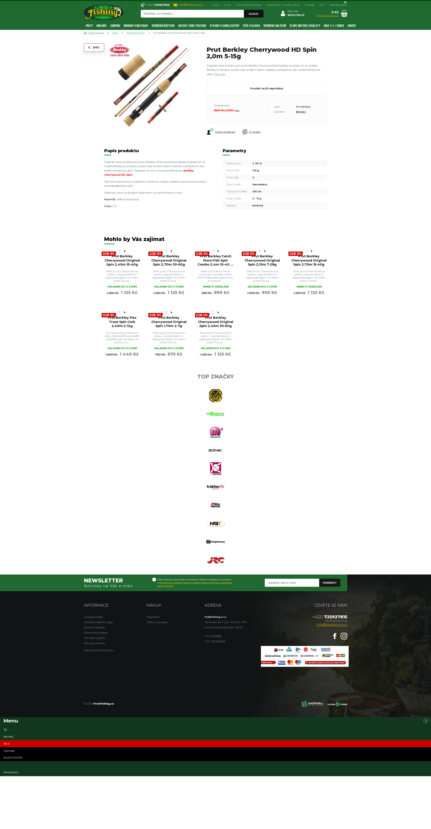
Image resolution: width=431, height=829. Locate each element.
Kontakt (309, 4)
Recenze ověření (94, 643)
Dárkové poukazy (157, 622)
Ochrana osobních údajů (98, 622)
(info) (236, 110)
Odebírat (330, 582)
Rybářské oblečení (275, 26)
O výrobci (251, 132)
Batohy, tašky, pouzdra (192, 26)
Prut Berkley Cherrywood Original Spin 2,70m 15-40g (309, 260)
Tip (5, 729)
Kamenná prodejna (95, 632)
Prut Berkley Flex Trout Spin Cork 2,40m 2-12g (122, 322)
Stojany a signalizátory (224, 26)
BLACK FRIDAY (13, 757)
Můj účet (293, 11)
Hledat (254, 13)
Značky (351, 26)
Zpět (94, 47)
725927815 (329, 616)
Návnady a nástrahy (136, 26)
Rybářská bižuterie (163, 26)
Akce (7, 743)
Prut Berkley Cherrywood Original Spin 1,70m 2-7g (168, 322)
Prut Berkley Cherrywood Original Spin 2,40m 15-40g (122, 260)
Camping (115, 26)
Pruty (89, 26)
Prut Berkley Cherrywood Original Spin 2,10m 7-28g (262, 260)
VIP (322, 4)
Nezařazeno (11, 772)
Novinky (9, 736)
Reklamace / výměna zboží (283, 4)
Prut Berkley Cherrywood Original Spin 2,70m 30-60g (168, 260)
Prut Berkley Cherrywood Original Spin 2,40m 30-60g (215, 322)
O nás (227, 4)
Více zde (220, 74)
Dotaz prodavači (221, 132)
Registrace (153, 617)
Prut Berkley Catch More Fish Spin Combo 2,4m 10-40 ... (215, 260)
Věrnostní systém (94, 638)
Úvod (215, 4)
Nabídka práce (338, 4)
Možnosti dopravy (95, 627)
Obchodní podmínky (249, 4)
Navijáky (102, 26)
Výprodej (9, 750)
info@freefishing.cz (191, 4)
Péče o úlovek (251, 26)
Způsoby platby (93, 617)
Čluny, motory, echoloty (305, 26)
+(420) (157, 4)
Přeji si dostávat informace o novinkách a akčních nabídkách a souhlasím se (194, 582)
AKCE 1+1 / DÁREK (334, 26)
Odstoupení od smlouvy (98, 650)
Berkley (301, 111)
